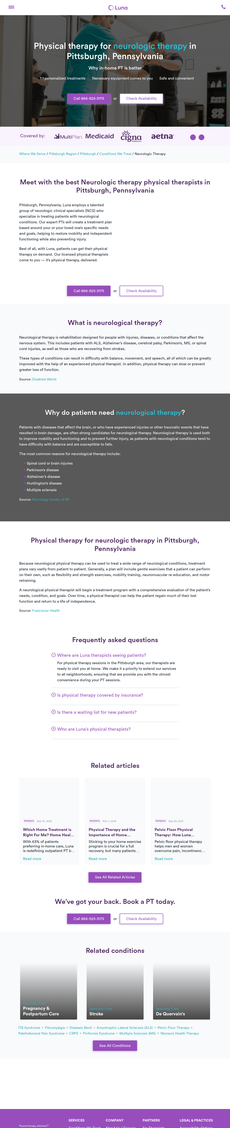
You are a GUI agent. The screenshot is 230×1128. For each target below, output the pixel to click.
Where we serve (32, 154)
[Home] (118, 7)
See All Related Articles (115, 877)
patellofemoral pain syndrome (42, 1033)
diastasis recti (82, 1027)
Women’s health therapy (179, 1033)
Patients (29, 821)
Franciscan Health (46, 610)
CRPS (75, 1033)
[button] (11, 7)
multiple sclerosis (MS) (139, 1033)
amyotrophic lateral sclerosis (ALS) (126, 1027)
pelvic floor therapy (174, 1027)
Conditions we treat (115, 154)
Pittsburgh (88, 154)
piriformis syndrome (100, 1033)
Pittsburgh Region (63, 154)
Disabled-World (44, 379)
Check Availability (141, 98)
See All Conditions (115, 1046)
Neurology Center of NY (51, 499)
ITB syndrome (30, 1027)
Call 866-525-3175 (89, 98)
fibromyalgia (56, 1027)
